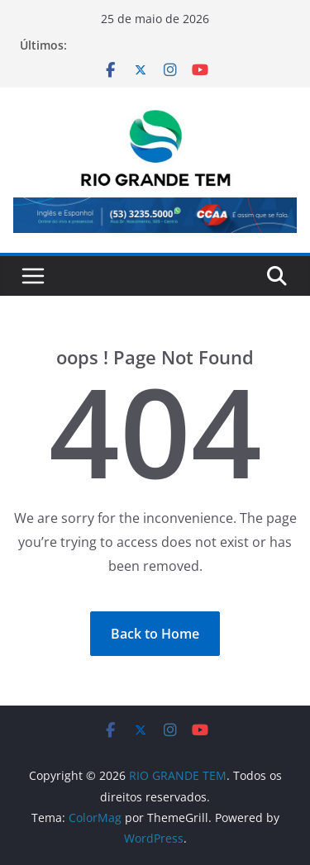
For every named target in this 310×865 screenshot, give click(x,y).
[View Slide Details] (155, 214)
